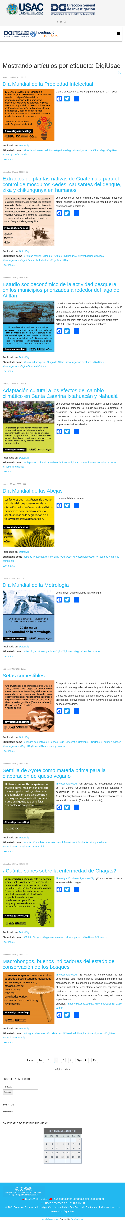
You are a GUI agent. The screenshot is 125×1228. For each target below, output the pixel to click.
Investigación (11, 846)
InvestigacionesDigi (60, 150)
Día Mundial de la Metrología (36, 585)
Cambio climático (57, 462)
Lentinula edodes (112, 742)
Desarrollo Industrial (38, 260)
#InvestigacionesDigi (67, 783)
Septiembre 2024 (62, 1131)
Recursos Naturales (108, 556)
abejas (28, 556)
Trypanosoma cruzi (54, 937)
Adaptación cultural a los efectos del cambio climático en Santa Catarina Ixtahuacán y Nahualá (60, 393)
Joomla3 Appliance (50, 1219)
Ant (40, 1060)
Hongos (29, 1033)
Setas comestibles (24, 675)
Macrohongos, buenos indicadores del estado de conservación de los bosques (58, 964)
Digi (103, 150)
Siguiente (82, 1060)
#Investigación (63, 878)
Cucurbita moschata (44, 842)
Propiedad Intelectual (36, 150)
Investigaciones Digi (15, 746)
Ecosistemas (55, 1033)
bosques (40, 1033)
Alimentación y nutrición (53, 746)
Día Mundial (21, 154)
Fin (94, 1060)
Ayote (28, 842)
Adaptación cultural (35, 462)
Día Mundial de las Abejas (33, 491)
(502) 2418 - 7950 (36, 1198)
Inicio (30, 1060)
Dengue (48, 256)
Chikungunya (70, 256)
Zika (57, 256)
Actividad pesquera (35, 362)
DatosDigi (24, 145)
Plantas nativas (33, 256)
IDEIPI (112, 462)
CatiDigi (8, 154)
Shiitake (95, 742)
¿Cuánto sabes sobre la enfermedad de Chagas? (59, 871)
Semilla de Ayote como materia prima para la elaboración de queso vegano (54, 773)
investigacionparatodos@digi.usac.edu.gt (78, 1198)
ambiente (9, 560)
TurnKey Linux (77, 1219)
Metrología (30, 651)
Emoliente (82, 842)
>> (75, 1131)
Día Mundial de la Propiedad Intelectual (48, 84)
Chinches (101, 937)
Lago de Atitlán (56, 362)
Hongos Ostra (56, 742)
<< (49, 1131)
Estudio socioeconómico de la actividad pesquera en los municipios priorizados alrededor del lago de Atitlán (61, 289)
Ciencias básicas (36, 366)
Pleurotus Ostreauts (78, 742)
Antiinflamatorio (66, 842)
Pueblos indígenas (14, 466)
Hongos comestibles (36, 742)
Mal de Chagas (33, 937)
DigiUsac (113, 150)
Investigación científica (86, 150)
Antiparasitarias (99, 842)
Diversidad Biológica (75, 1033)
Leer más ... (9, 159)
